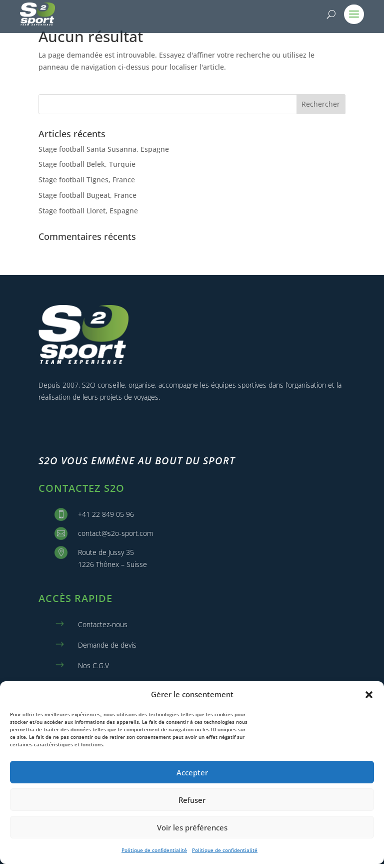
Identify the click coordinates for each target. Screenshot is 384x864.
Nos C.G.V (93, 665)
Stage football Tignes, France (86, 179)
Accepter (192, 772)
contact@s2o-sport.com (115, 533)
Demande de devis (107, 645)
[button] (369, 695)
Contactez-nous (103, 624)
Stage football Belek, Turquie (87, 164)
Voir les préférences (192, 827)
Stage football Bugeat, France (87, 195)
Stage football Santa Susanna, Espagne (103, 149)
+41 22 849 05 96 (106, 514)
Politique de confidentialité (154, 849)
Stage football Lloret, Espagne (88, 210)
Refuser (192, 800)
